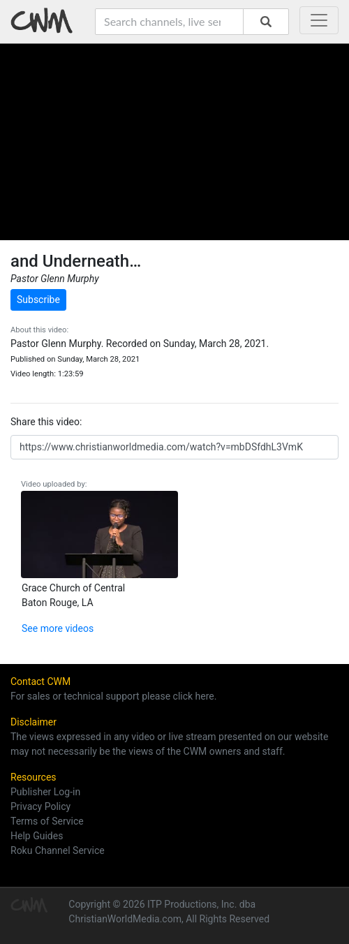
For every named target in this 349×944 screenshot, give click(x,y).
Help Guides (36, 835)
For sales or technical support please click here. (113, 696)
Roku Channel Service (57, 850)
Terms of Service (47, 821)
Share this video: (46, 421)
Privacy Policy (40, 806)
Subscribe (38, 299)
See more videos (58, 628)
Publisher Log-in (45, 791)
